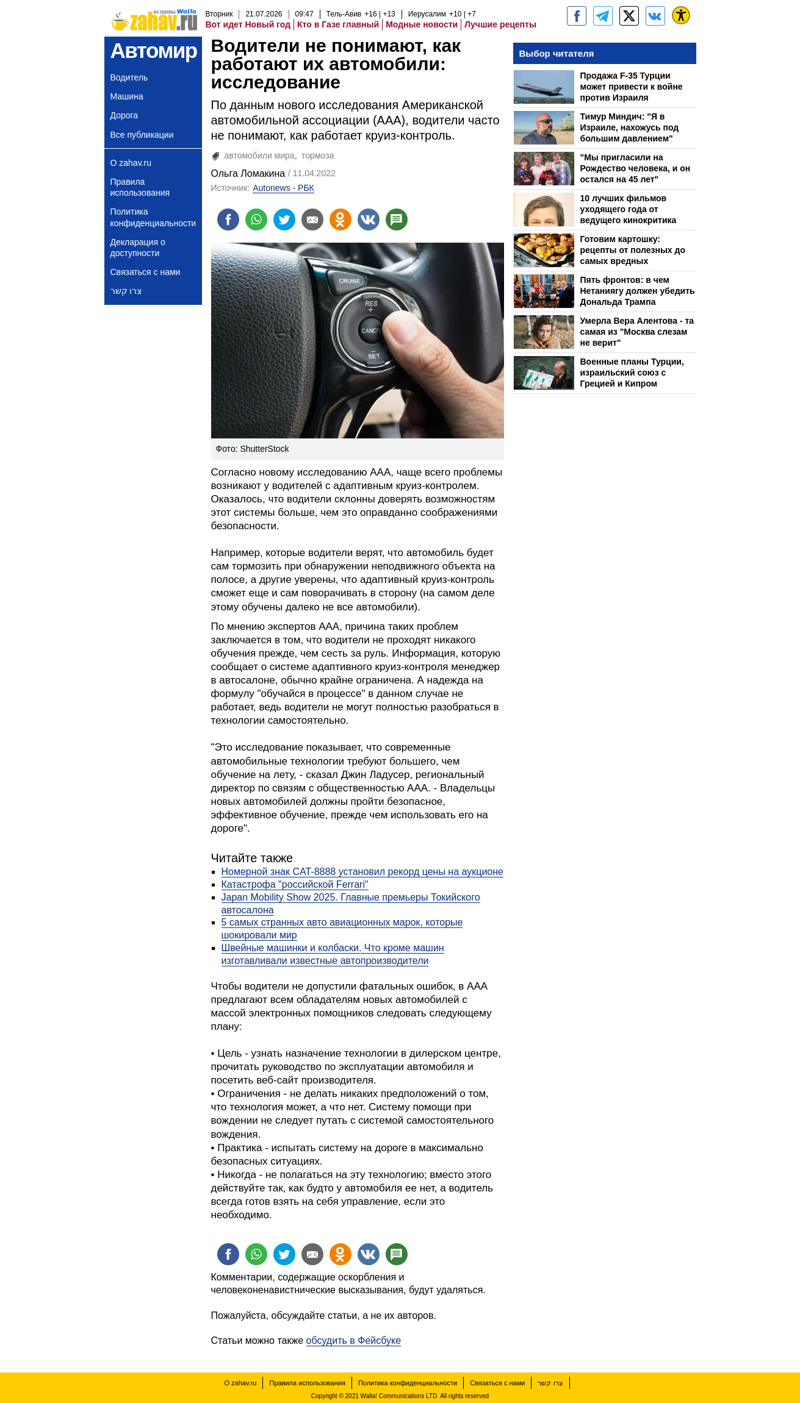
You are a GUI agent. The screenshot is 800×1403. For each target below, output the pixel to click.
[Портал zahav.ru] (655, 16)
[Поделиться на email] (312, 219)
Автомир (153, 50)
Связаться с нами (145, 272)
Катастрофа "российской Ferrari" (295, 884)
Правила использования (140, 187)
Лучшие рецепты (500, 24)
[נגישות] (681, 15)
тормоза (317, 155)
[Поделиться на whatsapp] (256, 219)
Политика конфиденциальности (153, 217)
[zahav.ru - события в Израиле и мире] (603, 16)
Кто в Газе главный (338, 24)
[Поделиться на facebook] (228, 219)
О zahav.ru (130, 163)
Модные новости (422, 24)
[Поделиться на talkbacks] (397, 219)
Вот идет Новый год (248, 24)
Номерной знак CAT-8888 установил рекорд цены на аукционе (362, 871)
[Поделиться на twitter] (284, 219)
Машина (126, 96)
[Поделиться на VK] (369, 219)
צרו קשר (126, 291)
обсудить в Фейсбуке (354, 1340)
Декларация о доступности (137, 247)
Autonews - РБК (283, 188)
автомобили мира (260, 155)
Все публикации (142, 135)
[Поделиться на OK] (340, 219)
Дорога (124, 115)
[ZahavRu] (629, 16)
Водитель (129, 77)
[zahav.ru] (576, 16)
